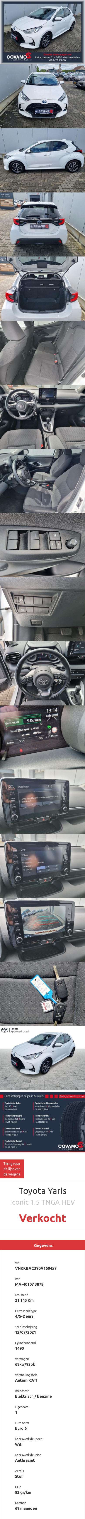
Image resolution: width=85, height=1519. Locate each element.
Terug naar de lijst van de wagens (11, 1169)
